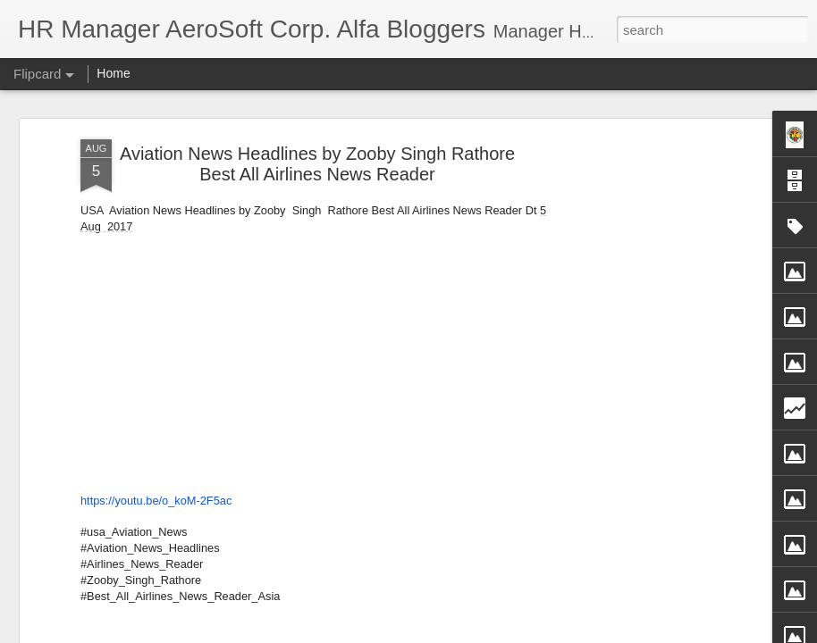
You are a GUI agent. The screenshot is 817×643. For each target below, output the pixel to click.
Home (113, 73)
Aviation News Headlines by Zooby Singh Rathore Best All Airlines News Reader (317, 160)
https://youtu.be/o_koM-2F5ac (156, 496)
